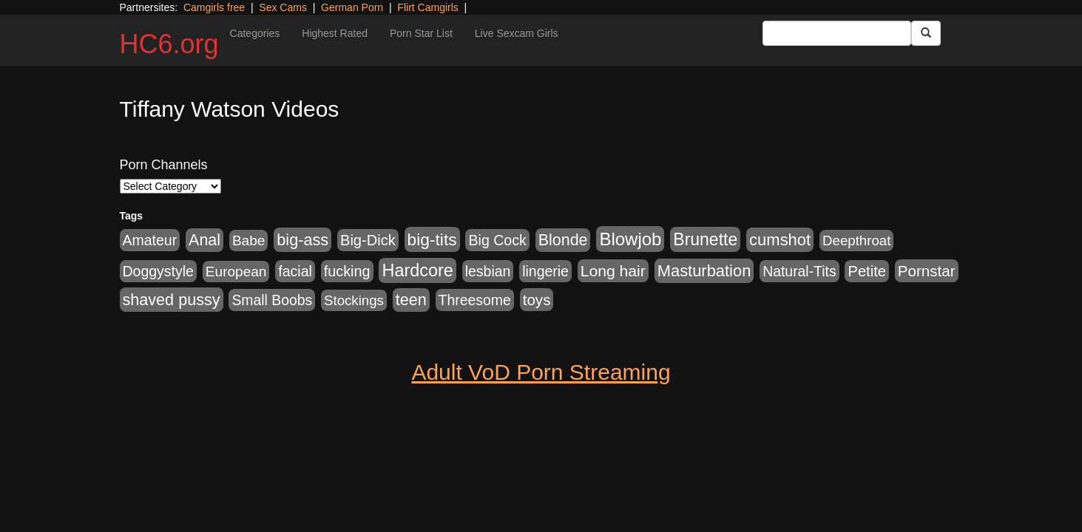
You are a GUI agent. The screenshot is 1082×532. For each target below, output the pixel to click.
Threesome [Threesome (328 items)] (475, 300)
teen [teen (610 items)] (411, 300)
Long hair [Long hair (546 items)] (613, 270)
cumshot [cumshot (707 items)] (780, 240)
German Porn (352, 7)
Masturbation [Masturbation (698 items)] (704, 271)
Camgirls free (214, 7)
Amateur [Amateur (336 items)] (150, 240)
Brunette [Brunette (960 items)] (705, 239)
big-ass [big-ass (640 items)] (302, 240)
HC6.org (169, 44)
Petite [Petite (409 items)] (866, 271)
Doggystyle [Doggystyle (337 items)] (158, 271)
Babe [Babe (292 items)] (248, 240)
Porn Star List (421, 33)
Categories (255, 33)
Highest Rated (335, 33)
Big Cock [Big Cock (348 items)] (497, 240)
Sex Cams (283, 7)
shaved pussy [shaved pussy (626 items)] (171, 299)
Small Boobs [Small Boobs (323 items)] (271, 300)
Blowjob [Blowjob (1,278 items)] (630, 239)
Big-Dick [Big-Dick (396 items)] (368, 240)
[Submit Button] (926, 33)
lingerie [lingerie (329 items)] (545, 271)
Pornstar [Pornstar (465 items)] (927, 270)
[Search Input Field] (837, 33)
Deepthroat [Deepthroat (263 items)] (856, 240)
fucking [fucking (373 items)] (347, 271)
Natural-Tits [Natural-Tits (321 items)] (799, 271)
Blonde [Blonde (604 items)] (563, 240)
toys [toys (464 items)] (537, 299)
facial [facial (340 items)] (295, 271)
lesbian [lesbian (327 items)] (488, 271)
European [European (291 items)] (236, 271)
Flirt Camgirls (427, 7)
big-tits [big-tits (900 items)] (432, 239)
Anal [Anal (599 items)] (204, 240)
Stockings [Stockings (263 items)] (354, 300)
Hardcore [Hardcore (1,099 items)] (417, 270)
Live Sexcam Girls (516, 33)
